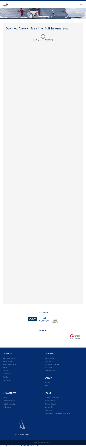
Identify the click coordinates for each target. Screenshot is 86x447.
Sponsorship (49, 407)
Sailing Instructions (9, 364)
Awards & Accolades (52, 398)
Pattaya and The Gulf (52, 364)
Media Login (7, 407)
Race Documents (9, 358)
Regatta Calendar (51, 404)
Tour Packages (50, 371)
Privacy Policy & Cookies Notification (57, 413)
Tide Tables (7, 374)
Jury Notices (7, 380)
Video (47, 386)
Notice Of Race (8, 361)
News (5, 398)
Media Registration (9, 404)
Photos (47, 383)
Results (5, 367)
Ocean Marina (50, 358)
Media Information (9, 401)
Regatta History (50, 401)
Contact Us (48, 410)
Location (48, 361)
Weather (6, 377)
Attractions (48, 367)
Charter (5, 371)
